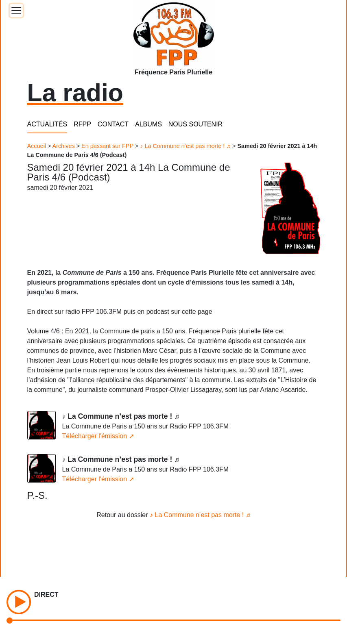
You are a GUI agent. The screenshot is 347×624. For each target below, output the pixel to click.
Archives (63, 146)
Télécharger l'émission (94, 436)
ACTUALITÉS (47, 124)
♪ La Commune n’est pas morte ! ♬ (185, 146)
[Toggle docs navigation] (16, 10)
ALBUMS (148, 124)
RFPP (82, 124)
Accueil (36, 146)
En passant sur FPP (107, 146)
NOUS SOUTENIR (195, 124)
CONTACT (113, 124)
